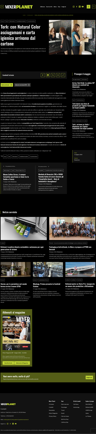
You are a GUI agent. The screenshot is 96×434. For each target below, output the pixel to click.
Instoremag (76, 407)
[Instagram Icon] (74, 7)
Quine (87, 413)
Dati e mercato (65, 404)
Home (24, 15)
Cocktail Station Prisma (43, 280)
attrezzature (12, 21)
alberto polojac (7, 170)
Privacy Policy (52, 416)
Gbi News (76, 404)
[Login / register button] (88, 6)
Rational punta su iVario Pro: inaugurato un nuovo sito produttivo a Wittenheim (80, 284)
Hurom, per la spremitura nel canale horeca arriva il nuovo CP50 (14, 285)
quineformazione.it (24, 419)
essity (85, 120)
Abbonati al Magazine (22, 363)
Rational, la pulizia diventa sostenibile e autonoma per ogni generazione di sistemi (22, 248)
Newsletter (52, 410)
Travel (62, 410)
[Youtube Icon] (83, 7)
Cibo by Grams (65, 416)
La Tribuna (88, 416)
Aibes (55, 6)
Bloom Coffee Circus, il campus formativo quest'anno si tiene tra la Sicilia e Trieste (16, 176)
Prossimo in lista (43, 166)
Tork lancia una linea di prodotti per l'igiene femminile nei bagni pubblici (83, 106)
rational (2, 243)
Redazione (13, 181)
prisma (35, 280)
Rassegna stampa (76, 79)
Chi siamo (51, 404)
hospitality (41, 170)
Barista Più (49, 6)
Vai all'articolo (8, 363)
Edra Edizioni (89, 404)
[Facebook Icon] (77, 7)
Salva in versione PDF (22, 85)
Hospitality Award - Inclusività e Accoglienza (54, 170)
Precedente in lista (9, 166)
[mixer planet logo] (8, 404)
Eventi (62, 413)
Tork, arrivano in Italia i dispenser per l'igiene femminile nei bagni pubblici (82, 126)
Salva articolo (7, 85)
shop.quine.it (15, 419)
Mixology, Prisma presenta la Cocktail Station (46, 285)
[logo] (19, 6)
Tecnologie (30, 15)
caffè (13, 170)
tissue (2, 21)
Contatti (51, 407)
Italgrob (64, 6)
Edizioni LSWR (89, 407)
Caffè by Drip (64, 422)
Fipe (59, 6)
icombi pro (73, 280)
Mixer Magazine (53, 413)
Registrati (89, 377)
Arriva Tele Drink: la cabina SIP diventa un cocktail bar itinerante (83, 85)
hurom (2, 280)
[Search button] (93, 6)
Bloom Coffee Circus (20, 170)
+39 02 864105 (10, 416)
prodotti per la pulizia (21, 21)
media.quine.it (7, 419)
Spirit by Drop (64, 419)
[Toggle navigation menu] (2, 6)
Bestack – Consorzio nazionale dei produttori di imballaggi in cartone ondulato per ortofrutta (68, 243)
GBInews (42, 6)
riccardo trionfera (31, 21)
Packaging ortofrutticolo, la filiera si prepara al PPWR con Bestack (70, 248)
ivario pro (80, 280)
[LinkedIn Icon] (80, 7)
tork (7, 21)
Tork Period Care (80, 100)
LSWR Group (89, 410)
